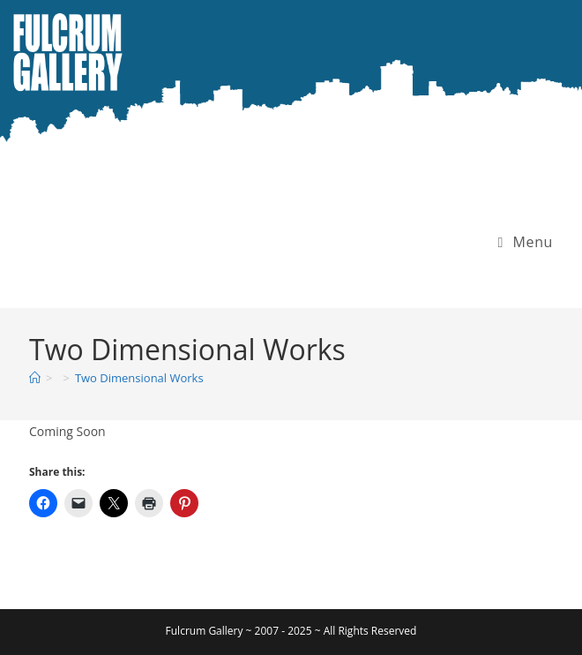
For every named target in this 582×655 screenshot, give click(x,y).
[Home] (35, 378)
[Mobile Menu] (525, 242)
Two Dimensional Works (139, 378)
